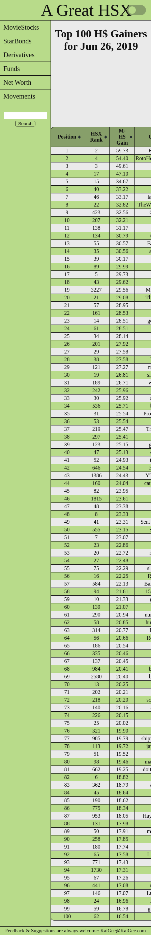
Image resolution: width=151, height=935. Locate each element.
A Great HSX (86, 10)
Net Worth (15, 82)
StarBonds (15, 41)
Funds (10, 68)
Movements (17, 96)
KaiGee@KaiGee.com (123, 930)
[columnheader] (67, 137)
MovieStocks (19, 27)
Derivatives (17, 55)
